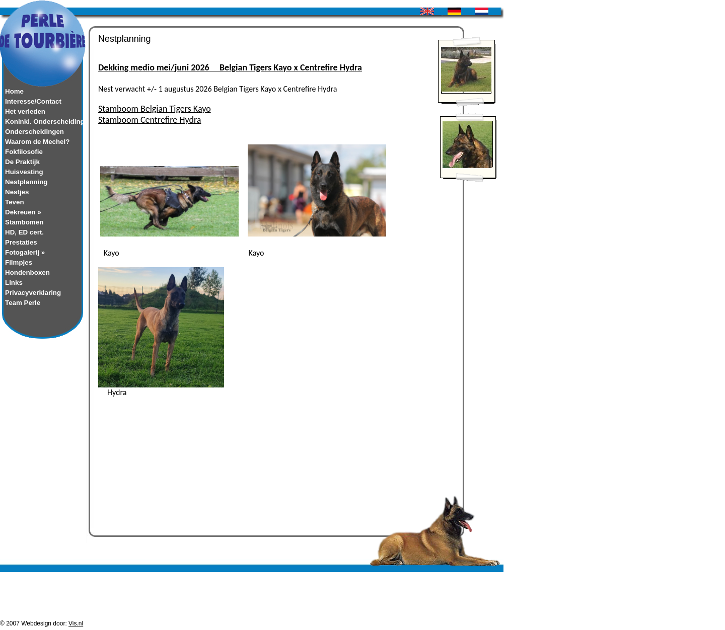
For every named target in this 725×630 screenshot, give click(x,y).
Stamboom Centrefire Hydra (149, 119)
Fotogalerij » (25, 252)
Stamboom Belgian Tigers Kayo (154, 108)
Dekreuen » (23, 212)
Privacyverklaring (33, 292)
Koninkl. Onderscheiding (43, 121)
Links (14, 282)
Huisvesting (24, 172)
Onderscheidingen (34, 131)
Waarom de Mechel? (37, 141)
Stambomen (24, 222)
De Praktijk (22, 162)
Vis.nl (75, 626)
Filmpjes (18, 262)
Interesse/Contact (33, 101)
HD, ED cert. (24, 232)
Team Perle (22, 302)
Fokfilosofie (24, 151)
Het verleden (25, 111)
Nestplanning (26, 182)
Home (14, 91)
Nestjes (17, 192)
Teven (14, 202)
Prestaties (21, 242)
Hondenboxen (27, 272)
